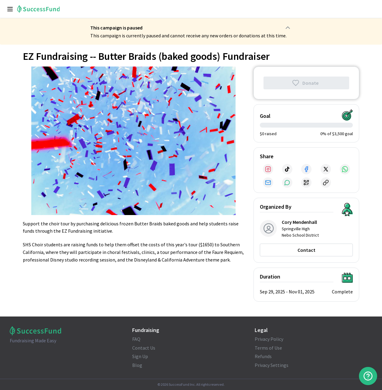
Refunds (263, 356)
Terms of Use (268, 348)
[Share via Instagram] (268, 169)
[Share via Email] (268, 182)
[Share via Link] (326, 182)
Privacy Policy (269, 339)
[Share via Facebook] (306, 169)
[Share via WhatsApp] (345, 169)
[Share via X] (326, 169)
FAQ (136, 339)
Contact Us (143, 348)
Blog (137, 365)
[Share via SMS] (287, 182)
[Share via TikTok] (287, 169)
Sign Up (140, 356)
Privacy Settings (271, 365)
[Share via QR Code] (306, 182)
